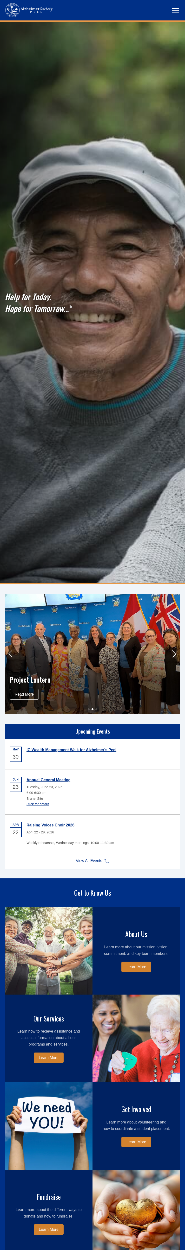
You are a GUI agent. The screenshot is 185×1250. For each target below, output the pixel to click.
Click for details (37, 804)
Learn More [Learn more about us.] (136, 967)
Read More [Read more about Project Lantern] (24, 694)
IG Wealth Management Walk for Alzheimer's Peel (71, 750)
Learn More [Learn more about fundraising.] (49, 1229)
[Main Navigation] (175, 10)
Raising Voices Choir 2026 (50, 825)
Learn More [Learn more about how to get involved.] (136, 1142)
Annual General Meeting (48, 780)
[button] (10, 654)
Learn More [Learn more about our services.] (49, 1058)
